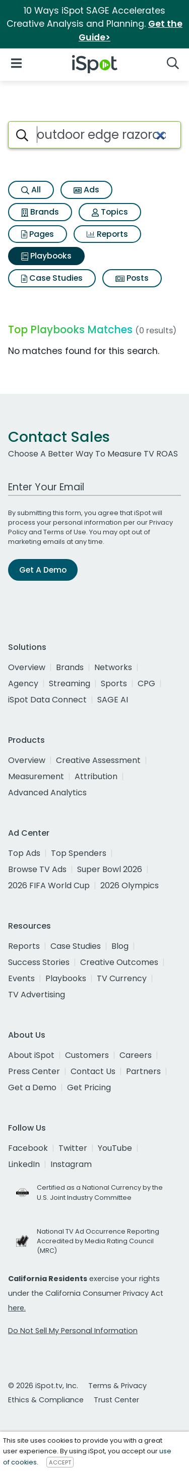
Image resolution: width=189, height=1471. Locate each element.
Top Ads (24, 853)
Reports (107, 234)
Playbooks (46, 256)
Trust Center (116, 1400)
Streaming (69, 683)
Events (21, 978)
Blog (120, 946)
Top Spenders (78, 853)
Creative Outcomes (119, 962)
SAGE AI (112, 699)
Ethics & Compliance (46, 1400)
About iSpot (31, 1055)
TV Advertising (36, 994)
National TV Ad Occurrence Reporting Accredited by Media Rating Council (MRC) (98, 1241)
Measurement (36, 776)
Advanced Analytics (47, 792)
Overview (26, 667)
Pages (37, 234)
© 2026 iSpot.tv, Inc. (43, 1386)
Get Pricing (89, 1087)
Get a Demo (32, 1087)
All (31, 189)
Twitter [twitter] (72, 1148)
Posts (132, 278)
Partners (143, 1071)
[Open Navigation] (16, 62)
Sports (114, 683)
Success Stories (39, 962)
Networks (113, 667)
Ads (86, 189)
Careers (135, 1055)
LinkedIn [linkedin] (24, 1164)
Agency (23, 683)
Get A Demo (43, 570)
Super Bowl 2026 (109, 869)
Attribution (96, 776)
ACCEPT (60, 1462)
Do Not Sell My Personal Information (73, 1331)
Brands (40, 212)
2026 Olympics (129, 885)
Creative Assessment (98, 760)
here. (17, 1308)
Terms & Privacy (117, 1386)
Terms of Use (64, 532)
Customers (87, 1055)
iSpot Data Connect (47, 699)
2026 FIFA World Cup (49, 885)
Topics (110, 212)
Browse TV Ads (37, 869)
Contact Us (93, 1071)
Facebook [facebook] (28, 1148)
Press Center (34, 1071)
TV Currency (122, 978)
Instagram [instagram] (71, 1164)
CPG (146, 683)
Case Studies (52, 278)
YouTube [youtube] (115, 1148)
